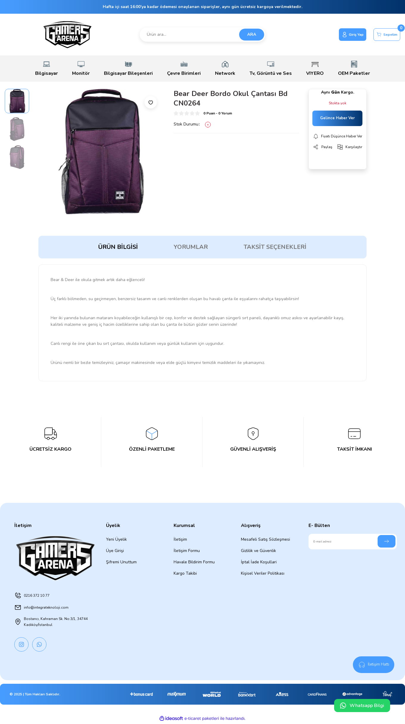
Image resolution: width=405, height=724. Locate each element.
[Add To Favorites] (150, 102)
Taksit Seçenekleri (275, 247)
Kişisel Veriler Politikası (262, 573)
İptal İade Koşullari (259, 562)
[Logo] (67, 34)
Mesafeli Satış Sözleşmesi (265, 539)
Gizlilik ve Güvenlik (258, 551)
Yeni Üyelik (116, 539)
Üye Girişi (115, 551)
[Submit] (386, 541)
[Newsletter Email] (353, 541)
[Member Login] (342, 34)
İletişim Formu (187, 551)
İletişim (180, 539)
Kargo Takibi (185, 573)
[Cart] (383, 34)
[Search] (202, 34)
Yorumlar (191, 247)
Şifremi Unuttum (121, 562)
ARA (251, 34)
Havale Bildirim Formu (194, 562)
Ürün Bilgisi (118, 247)
